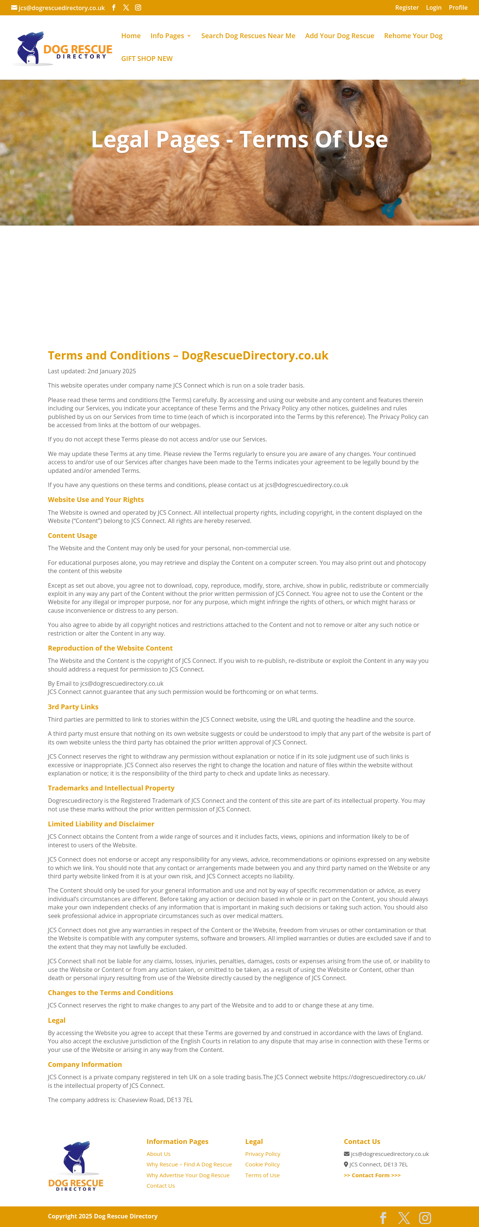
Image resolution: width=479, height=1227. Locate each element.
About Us (159, 1153)
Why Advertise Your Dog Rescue (188, 1175)
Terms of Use (262, 1175)
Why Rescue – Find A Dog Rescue (189, 1164)
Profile (458, 8)
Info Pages (167, 36)
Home (131, 36)
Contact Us (161, 1185)
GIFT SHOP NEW (147, 59)
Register (407, 8)
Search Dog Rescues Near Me (248, 36)
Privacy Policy (262, 1153)
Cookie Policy (262, 1164)
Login (434, 8)
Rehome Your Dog (413, 36)
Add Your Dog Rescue (340, 36)
